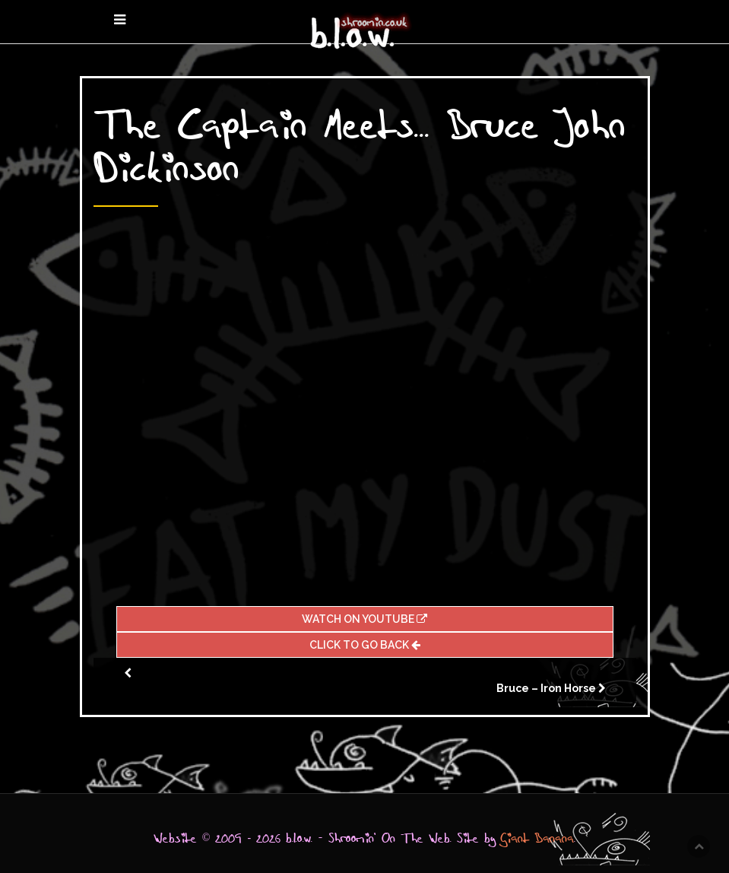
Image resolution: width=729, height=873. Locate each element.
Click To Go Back (364, 645)
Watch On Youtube (364, 619)
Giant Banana (537, 839)
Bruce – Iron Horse (546, 688)
